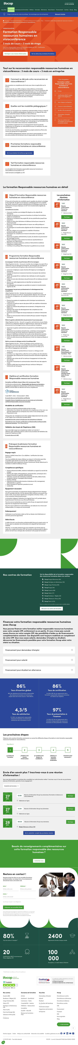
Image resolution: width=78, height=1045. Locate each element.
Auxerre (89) (49, 590)
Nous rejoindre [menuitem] (61, 1016)
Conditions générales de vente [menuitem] (52, 1033)
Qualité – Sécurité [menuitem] (26, 1010)
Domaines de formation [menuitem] (28, 993)
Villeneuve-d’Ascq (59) (52, 598)
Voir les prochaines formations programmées (19, 153)
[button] (3, 1042)
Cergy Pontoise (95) (51, 585)
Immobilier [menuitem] (24, 1008)
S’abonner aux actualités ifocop (13, 907)
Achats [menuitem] (23, 996)
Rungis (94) (49, 587)
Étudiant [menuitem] (41, 1001)
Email (9, 894)
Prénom (27, 886)
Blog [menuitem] (58, 1019)
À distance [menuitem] (6, 1018)
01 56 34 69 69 (69, 4)
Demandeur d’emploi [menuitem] (45, 996)
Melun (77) (49, 593)
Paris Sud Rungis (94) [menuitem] (9, 1012)
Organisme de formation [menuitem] (46, 1009)
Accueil (6, 20)
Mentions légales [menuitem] (7, 1033)
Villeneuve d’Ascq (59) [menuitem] (9, 1014)
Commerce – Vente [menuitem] (26, 1001)
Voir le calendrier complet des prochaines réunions (39, 833)
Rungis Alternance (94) (52, 579)
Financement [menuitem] (60, 1009)
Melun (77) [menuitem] (6, 1003)
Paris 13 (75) (49, 601)
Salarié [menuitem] (41, 998)
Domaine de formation (16, 20)
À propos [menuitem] (59, 1011)
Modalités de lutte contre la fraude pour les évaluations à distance (23, 419)
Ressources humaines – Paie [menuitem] (27, 1013)
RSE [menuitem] (58, 1014)
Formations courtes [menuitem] (62, 1003)
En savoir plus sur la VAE (12, 435)
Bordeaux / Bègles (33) (52, 596)
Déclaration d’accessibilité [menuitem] (37, 1033)
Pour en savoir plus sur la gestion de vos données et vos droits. (17, 915)
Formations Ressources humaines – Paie (33, 20)
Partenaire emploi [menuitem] (44, 1006)
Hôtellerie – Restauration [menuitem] (28, 1005)
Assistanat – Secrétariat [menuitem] (27, 998)
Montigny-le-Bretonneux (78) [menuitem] (10, 1006)
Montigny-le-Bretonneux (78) (54, 582)
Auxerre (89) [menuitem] (6, 996)
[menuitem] (4, 9)
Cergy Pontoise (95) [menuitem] (8, 1001)
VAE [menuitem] (58, 1005)
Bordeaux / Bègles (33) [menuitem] (9, 998)
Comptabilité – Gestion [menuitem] (27, 1003)
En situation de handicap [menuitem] (46, 1003)
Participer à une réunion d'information (15, 54)
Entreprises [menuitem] (42, 1011)
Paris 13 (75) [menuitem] (6, 1009)
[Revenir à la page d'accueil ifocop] (8, 3)
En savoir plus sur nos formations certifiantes (17, 398)
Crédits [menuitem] (14, 1033)
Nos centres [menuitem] (6, 993)
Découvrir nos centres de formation (51, 608)
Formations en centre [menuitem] (63, 996)
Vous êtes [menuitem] (42, 993)
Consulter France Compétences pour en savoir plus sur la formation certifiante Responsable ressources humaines (24, 400)
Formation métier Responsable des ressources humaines (59, 20)
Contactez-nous (39, 861)
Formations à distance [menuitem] (63, 1001)
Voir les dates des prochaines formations (43, 54)
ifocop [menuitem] (59, 993)
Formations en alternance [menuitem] (64, 998)
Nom (9, 886)
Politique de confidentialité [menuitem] (23, 1033)
